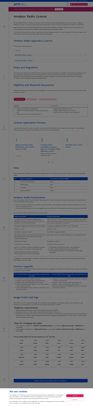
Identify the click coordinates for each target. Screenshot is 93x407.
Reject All (75, 399)
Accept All (75, 395)
